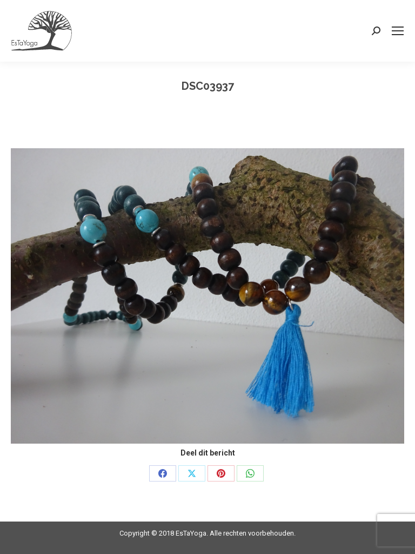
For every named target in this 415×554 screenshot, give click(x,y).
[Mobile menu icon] (397, 30)
